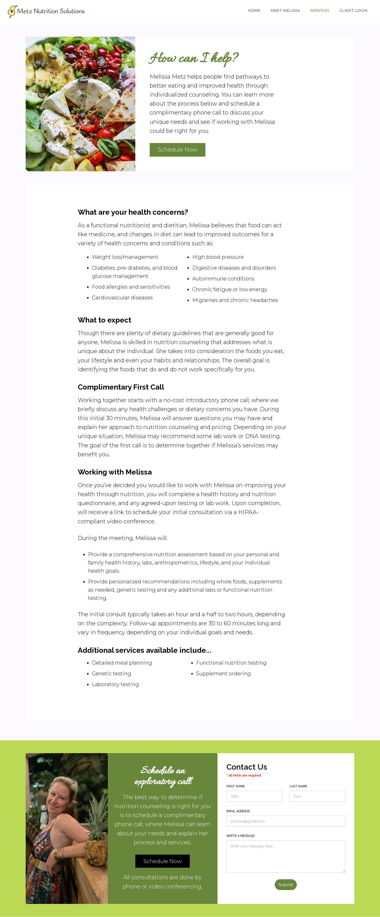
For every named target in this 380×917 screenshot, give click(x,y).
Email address (238, 811)
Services (319, 10)
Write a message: (240, 836)
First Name (235, 786)
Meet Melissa (285, 10)
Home (254, 10)
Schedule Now (177, 149)
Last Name (298, 786)
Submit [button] (286, 884)
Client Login (353, 10)
